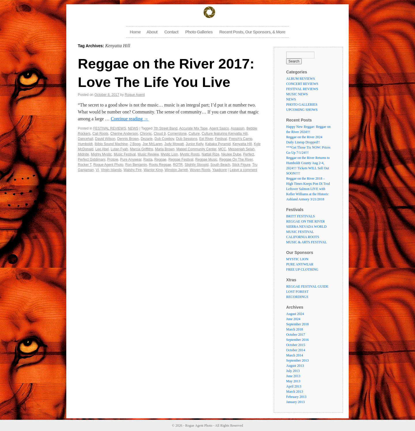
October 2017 (295, 335)
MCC (222, 149)
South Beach (220, 165)
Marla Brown (164, 149)
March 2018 (294, 329)
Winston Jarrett (176, 170)
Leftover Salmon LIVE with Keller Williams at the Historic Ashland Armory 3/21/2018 (307, 194)
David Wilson (105, 139)
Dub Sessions (186, 139)
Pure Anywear (131, 159)
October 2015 (295, 345)
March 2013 (294, 392)
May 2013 (293, 381)
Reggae (160, 159)
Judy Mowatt (174, 144)
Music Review (148, 154)
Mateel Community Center (196, 149)
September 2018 (297, 324)
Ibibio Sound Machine (111, 144)
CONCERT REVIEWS (302, 84)
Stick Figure (241, 165)
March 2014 (294, 355)
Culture (194, 134)
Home (135, 31)
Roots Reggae (160, 165)
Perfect (248, 154)
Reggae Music (206, 159)
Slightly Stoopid (197, 165)
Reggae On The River (236, 159)
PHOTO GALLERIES (301, 104)
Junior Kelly (194, 144)
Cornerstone (177, 134)
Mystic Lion (169, 154)
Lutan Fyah (119, 149)
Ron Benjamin (136, 165)
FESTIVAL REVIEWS (109, 128)
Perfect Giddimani (91, 159)
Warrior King (153, 170)
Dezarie (146, 139)
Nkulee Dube (231, 154)
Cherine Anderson (124, 134)
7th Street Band (165, 128)
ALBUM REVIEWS (300, 79)
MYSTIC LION (297, 259)
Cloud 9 (160, 134)
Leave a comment (243, 170)
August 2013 (295, 366)
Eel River (206, 139)
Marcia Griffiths (141, 149)
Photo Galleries (198, 31)
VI (97, 170)
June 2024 (293, 319)
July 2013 (293, 371)
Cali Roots (100, 134)
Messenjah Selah (241, 149)
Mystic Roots (190, 154)
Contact (171, 31)
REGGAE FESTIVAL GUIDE (307, 286)
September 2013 (297, 360)
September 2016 (297, 340)
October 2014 (295, 350)
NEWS (133, 128)
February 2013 (296, 397)
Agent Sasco (219, 128)
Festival (221, 139)
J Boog (135, 144)
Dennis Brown (128, 139)
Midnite (83, 154)
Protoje (112, 159)
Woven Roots (200, 170)
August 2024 (295, 314)
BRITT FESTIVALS (300, 216)
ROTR (178, 165)
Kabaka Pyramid (218, 144)
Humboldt (85, 144)
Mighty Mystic (101, 154)
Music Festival (125, 154)
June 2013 (293, 376)
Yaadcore (219, 170)
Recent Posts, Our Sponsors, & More (252, 31)
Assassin (237, 128)
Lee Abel (102, 149)
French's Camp (240, 139)
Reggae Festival (180, 159)
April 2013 (293, 386)
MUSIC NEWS (297, 94)
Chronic (146, 134)
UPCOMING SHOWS (302, 110)
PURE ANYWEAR (299, 264)
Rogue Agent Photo (108, 165)
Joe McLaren (152, 144)
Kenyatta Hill (242, 144)
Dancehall (85, 139)
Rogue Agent (135, 95)
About (151, 31)
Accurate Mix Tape (193, 128)
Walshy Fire (133, 170)
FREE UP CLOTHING (302, 269)
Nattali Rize (210, 154)
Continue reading (129, 118)
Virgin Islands (111, 170)
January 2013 (295, 402)
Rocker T (84, 165)
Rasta (147, 159)
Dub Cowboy (164, 139)
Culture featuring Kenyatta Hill (225, 134)
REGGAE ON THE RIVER (305, 221)
